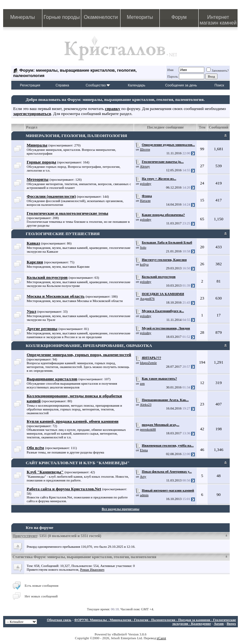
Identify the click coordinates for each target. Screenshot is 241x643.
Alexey (145, 166)
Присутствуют (25, 536)
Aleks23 (146, 404)
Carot (162, 638)
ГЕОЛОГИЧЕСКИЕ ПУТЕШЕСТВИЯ (63, 233)
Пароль (172, 76)
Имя (170, 70)
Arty (143, 476)
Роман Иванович (92, 569)
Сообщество (98, 85)
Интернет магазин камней (218, 19)
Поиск (219, 85)
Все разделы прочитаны (120, 509)
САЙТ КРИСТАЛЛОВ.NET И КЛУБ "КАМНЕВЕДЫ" (78, 462)
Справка (62, 85)
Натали (145, 200)
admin (144, 495)
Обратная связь (59, 620)
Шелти (145, 149)
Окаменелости (101, 17)
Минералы (22, 17)
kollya (144, 264)
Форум (179, 17)
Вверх (231, 623)
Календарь (137, 85)
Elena (144, 450)
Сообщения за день (181, 85)
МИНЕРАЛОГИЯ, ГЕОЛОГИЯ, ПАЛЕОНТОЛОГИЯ (76, 135)
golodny (145, 183)
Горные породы (62, 17)
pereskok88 (148, 429)
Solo (143, 247)
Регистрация (30, 85)
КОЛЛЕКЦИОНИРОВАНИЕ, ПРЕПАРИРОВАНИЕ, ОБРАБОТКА (89, 345)
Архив (219, 623)
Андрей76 (147, 298)
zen (142, 383)
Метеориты (140, 17)
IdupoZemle (148, 363)
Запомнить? (217, 70)
